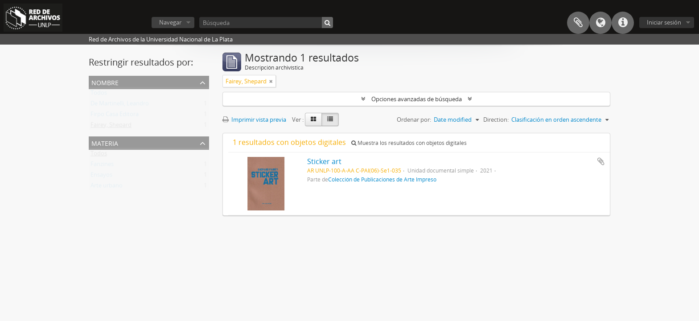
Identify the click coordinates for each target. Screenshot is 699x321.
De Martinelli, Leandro (119, 105)
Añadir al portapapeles (600, 161)
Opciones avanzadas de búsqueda (416, 99)
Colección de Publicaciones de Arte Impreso (382, 179)
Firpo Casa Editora (114, 116)
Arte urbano (106, 187)
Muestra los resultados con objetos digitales (409, 143)
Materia (104, 142)
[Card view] (313, 119)
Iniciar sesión (664, 22)
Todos (98, 95)
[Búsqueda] (266, 22)
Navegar (170, 22)
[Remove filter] (271, 81)
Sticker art (324, 161)
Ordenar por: (414, 119)
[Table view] (330, 119)
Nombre (105, 82)
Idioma (600, 23)
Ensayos (101, 177)
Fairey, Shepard (111, 127)
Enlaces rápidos (623, 23)
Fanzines (102, 166)
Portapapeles (578, 23)
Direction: (496, 119)
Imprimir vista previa (254, 119)
